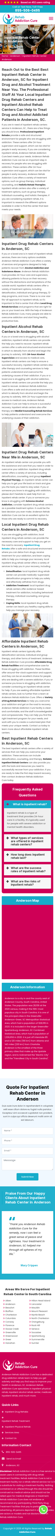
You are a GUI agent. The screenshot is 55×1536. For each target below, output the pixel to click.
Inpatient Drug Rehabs (16, 1411)
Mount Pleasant (40, 1311)
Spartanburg (38, 1335)
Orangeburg (38, 1321)
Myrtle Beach (38, 1314)
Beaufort (9, 1307)
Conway (9, 1321)
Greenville (10, 1332)
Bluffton (9, 1311)
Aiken (8, 1300)
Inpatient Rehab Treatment (16, 1421)
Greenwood (11, 1335)
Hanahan (10, 1343)
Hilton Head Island (41, 1300)
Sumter (35, 1343)
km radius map (27, 943)
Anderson (15, 55)
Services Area (12, 1432)
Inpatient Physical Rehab (18, 1426)
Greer (8, 1339)
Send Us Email (13, 1458)
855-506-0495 (13, 1452)
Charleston (11, 1314)
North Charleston (40, 1318)
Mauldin (36, 1307)
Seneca (35, 1328)
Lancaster (37, 1304)
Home (5, 55)
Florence (9, 1325)
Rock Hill (36, 1325)
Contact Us (10, 1438)
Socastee (36, 1332)
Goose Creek (12, 1328)
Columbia (10, 1318)
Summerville (38, 1339)
